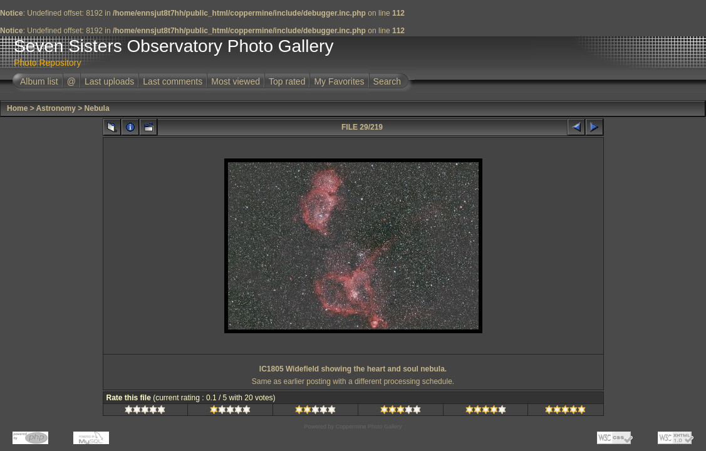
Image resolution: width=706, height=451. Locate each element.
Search (387, 81)
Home (17, 108)
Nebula (97, 108)
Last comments (172, 81)
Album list (39, 81)
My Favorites (339, 81)
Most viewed (235, 81)
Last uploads (109, 81)
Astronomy (56, 108)
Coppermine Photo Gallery (368, 426)
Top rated (287, 81)
